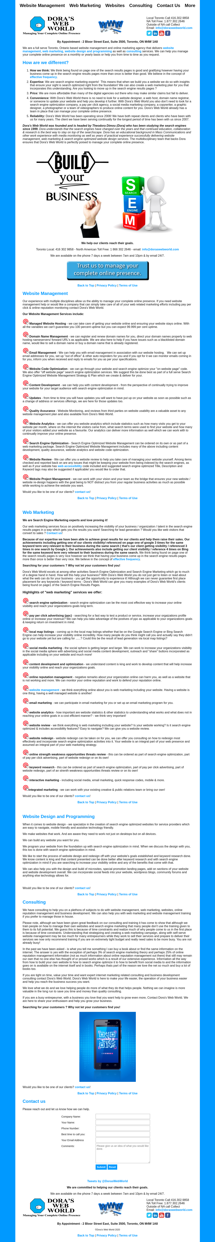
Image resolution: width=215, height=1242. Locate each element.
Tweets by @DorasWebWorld (107, 1181)
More (190, 5)
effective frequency (43, 77)
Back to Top (86, 285)
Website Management (42, 5)
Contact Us (168, 5)
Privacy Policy (107, 285)
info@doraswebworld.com (174, 27)
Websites (115, 5)
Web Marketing (85, 5)
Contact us (54, 533)
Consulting (140, 5)
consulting (133, 51)
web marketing (52, 51)
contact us (82, 491)
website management (44, 690)
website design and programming (89, 51)
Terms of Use (128, 285)
